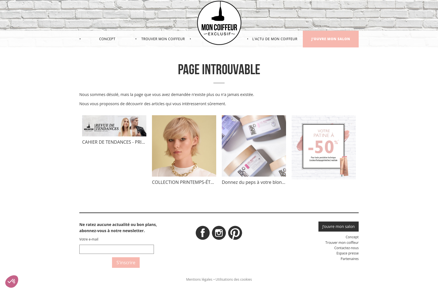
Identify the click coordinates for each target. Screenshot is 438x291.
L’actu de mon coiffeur (274, 39)
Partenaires (349, 258)
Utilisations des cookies (234, 279)
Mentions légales (199, 279)
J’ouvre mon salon (330, 39)
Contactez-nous (346, 248)
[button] (11, 281)
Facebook (203, 234)
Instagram (219, 234)
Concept (107, 39)
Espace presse (348, 253)
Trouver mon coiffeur (163, 39)
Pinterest (235, 234)
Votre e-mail (88, 239)
